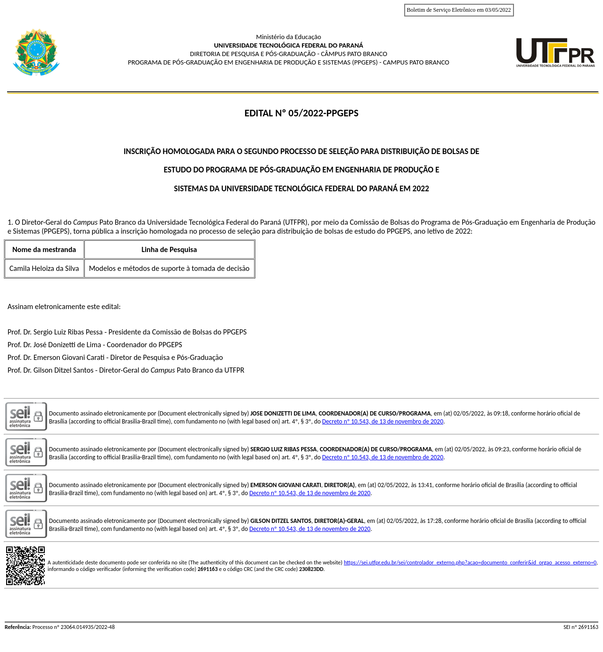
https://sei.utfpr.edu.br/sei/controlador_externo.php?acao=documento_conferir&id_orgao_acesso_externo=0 (470, 562)
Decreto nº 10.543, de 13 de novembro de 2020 (382, 421)
